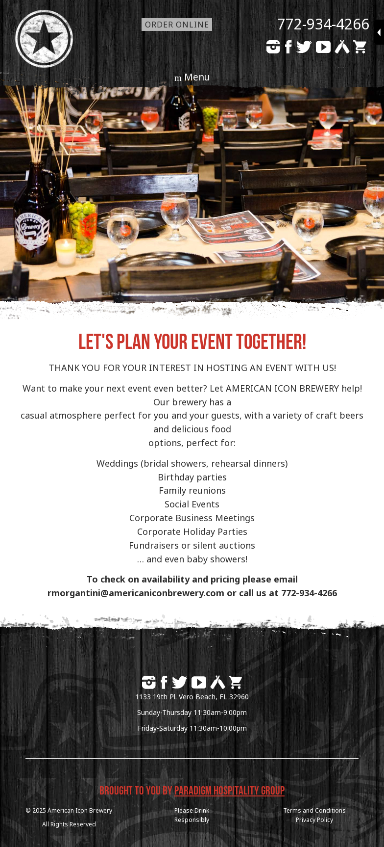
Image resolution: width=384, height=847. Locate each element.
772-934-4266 (323, 24)
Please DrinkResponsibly (191, 815)
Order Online (177, 24)
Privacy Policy (314, 820)
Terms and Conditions (314, 810)
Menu (197, 77)
